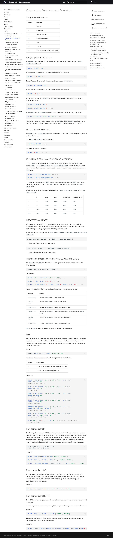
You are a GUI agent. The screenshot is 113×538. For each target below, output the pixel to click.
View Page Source (97, 11)
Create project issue (97, 23)
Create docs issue (97, 19)
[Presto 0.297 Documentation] (5, 2)
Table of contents (95, 33)
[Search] (76, 2)
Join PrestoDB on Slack (98, 28)
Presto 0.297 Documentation (12, 10)
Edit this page (96, 15)
